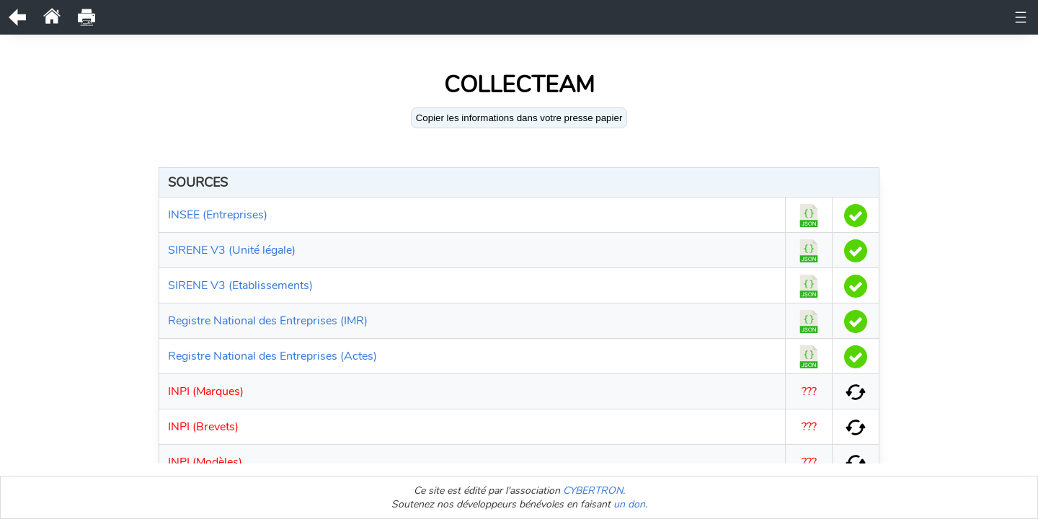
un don (629, 504)
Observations (426, 17)
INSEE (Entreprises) (217, 215)
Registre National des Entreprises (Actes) (272, 356)
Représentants (511, 17)
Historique (351, 17)
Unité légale (206, 17)
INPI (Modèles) (205, 462)
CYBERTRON (593, 490)
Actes (657, 17)
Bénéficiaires (595, 17)
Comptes (709, 17)
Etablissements (838, 17)
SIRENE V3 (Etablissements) (240, 285)
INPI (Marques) (206, 391)
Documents (280, 17)
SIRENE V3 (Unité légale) (232, 250)
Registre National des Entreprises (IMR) (268, 321)
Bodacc (766, 17)
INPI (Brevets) (203, 427)
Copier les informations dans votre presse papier (519, 117)
